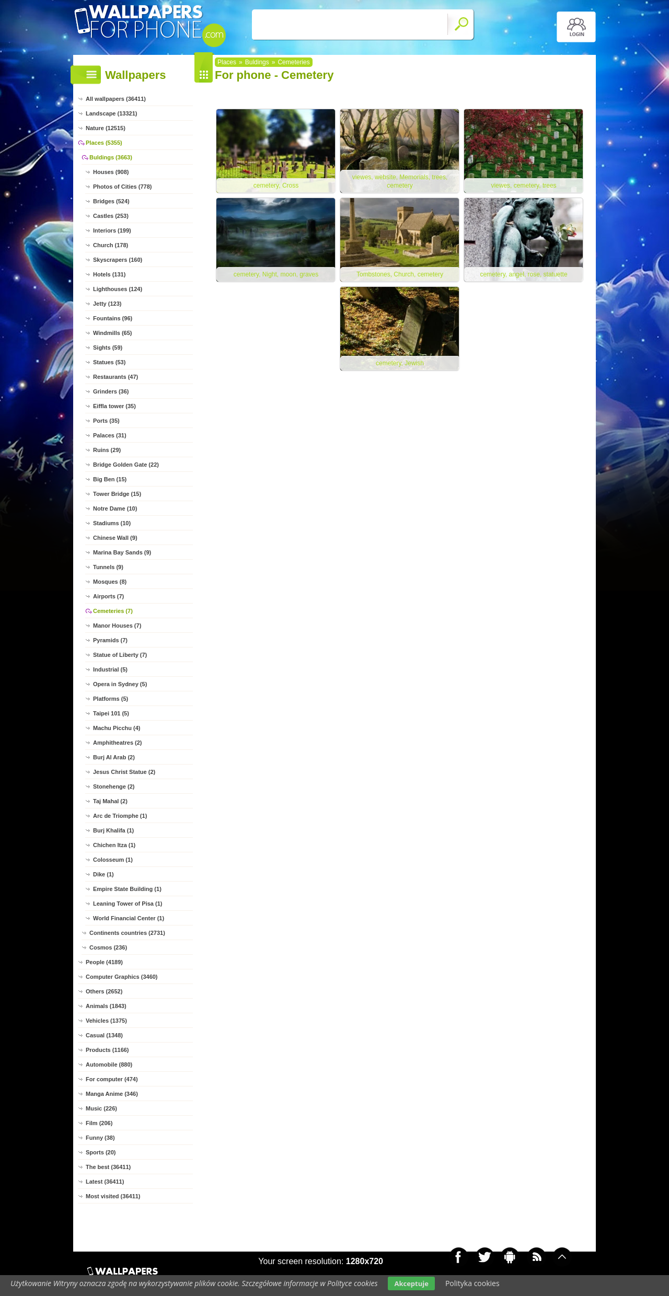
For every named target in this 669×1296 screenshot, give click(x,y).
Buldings (257, 62)
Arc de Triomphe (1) (120, 816)
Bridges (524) (111, 201)
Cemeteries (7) (113, 611)
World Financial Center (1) (128, 918)
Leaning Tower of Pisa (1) (127, 903)
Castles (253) (111, 216)
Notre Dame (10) (115, 508)
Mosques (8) (109, 581)
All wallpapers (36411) (116, 99)
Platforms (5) (110, 699)
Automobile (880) (109, 1064)
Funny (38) (100, 1138)
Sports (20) (101, 1152)
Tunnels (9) (108, 567)
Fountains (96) (112, 318)
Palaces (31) (109, 435)
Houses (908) (111, 172)
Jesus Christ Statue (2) (124, 772)
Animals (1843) (106, 1006)
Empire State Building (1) (127, 889)
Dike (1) (103, 874)
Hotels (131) (109, 274)
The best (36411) (108, 1167)
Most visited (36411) (113, 1196)
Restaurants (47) (115, 377)
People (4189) (104, 962)
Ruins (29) (107, 450)
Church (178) (110, 245)
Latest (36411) (105, 1181)
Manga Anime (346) (112, 1094)
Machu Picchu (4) (116, 728)
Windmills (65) (112, 333)
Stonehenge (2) (113, 786)
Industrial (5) (110, 669)
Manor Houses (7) (117, 625)
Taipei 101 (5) (111, 713)
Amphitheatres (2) (117, 742)
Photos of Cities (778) (122, 186)
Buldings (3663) (110, 157)
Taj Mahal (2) (110, 801)
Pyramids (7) (110, 640)
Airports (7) (108, 596)
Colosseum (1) (113, 860)
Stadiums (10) (112, 523)
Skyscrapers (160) (117, 260)
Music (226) (101, 1108)
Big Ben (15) (109, 479)
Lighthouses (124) (117, 289)
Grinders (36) (111, 391)
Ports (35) (106, 421)
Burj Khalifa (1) (113, 830)
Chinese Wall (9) (115, 538)
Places (226, 62)
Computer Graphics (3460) (122, 977)
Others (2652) (104, 991)
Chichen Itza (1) (114, 845)
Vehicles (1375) (106, 1020)
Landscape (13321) (111, 113)
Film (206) (99, 1123)
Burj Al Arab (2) (114, 757)
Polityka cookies (472, 1283)
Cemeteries (293, 62)
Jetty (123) (107, 303)
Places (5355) (104, 143)
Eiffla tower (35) (114, 406)
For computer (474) (112, 1079)
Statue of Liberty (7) (120, 655)
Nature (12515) (105, 128)
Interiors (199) (112, 230)
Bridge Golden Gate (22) (126, 464)
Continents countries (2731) (127, 933)
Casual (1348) (104, 1035)
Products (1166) (107, 1050)
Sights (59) (107, 347)
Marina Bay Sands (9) (122, 552)
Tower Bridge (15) (117, 494)
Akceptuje (411, 1283)
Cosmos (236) (108, 947)
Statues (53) (109, 362)
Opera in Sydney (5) (120, 684)
